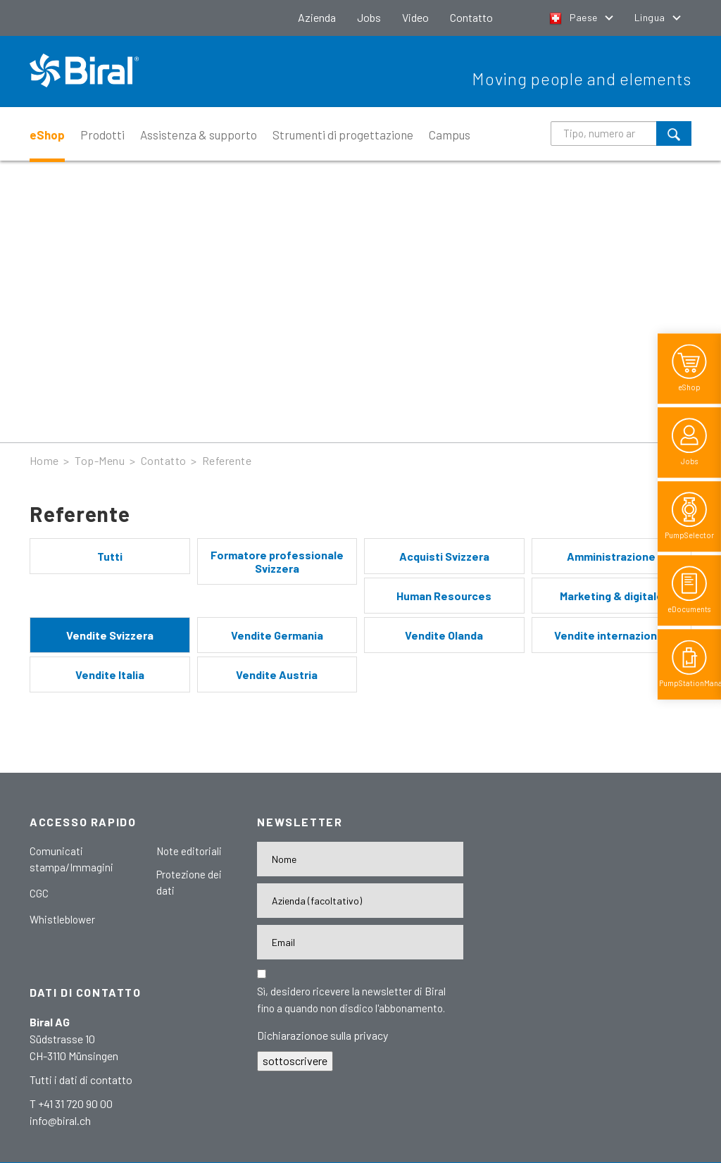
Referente (226, 460)
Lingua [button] (650, 17)
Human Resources (443, 595)
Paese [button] (574, 17)
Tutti (110, 556)
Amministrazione (611, 556)
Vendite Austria (277, 674)
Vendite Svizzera (109, 635)
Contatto (471, 17)
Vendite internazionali (611, 635)
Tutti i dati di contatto (81, 1079)
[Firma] (360, 900)
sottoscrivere (295, 1060)
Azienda (317, 17)
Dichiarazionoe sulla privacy (322, 1035)
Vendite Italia (109, 674)
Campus (449, 135)
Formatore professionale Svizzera (277, 561)
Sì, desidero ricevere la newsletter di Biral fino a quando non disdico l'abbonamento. (351, 999)
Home (44, 460)
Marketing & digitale (611, 595)
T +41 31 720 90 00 (71, 1103)
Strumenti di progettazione (342, 135)
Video (415, 17)
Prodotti (102, 135)
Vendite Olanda (444, 635)
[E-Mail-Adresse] (360, 942)
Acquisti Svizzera (444, 556)
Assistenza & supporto (198, 135)
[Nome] (360, 859)
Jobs (369, 17)
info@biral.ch (60, 1120)
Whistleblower (62, 919)
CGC (39, 893)
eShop (47, 135)
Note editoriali (189, 851)
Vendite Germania (277, 635)
